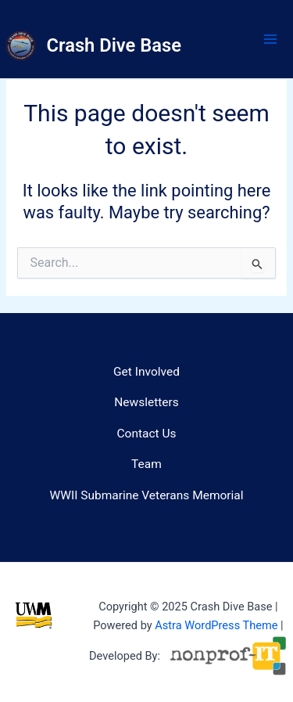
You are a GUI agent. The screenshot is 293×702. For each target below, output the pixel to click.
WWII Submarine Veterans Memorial (146, 495)
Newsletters (146, 402)
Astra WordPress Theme (216, 625)
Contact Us (146, 434)
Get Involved (146, 372)
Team (146, 464)
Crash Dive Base (114, 45)
